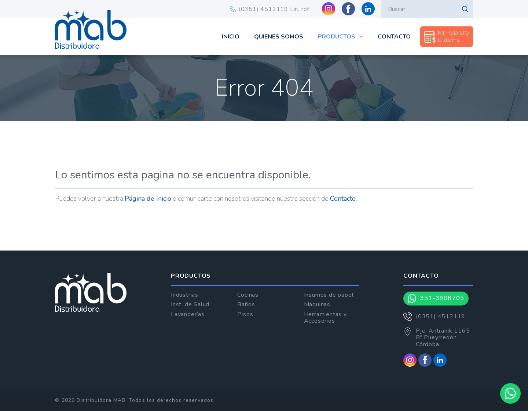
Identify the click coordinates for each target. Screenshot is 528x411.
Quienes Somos (278, 37)
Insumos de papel (329, 295)
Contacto (394, 37)
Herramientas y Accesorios (325, 317)
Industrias (184, 295)
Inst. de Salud (190, 304)
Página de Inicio (148, 198)
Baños (246, 304)
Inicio (230, 37)
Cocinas (247, 295)
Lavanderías (188, 314)
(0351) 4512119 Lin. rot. (270, 9)
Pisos (245, 314)
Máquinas (317, 304)
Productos (340, 37)
